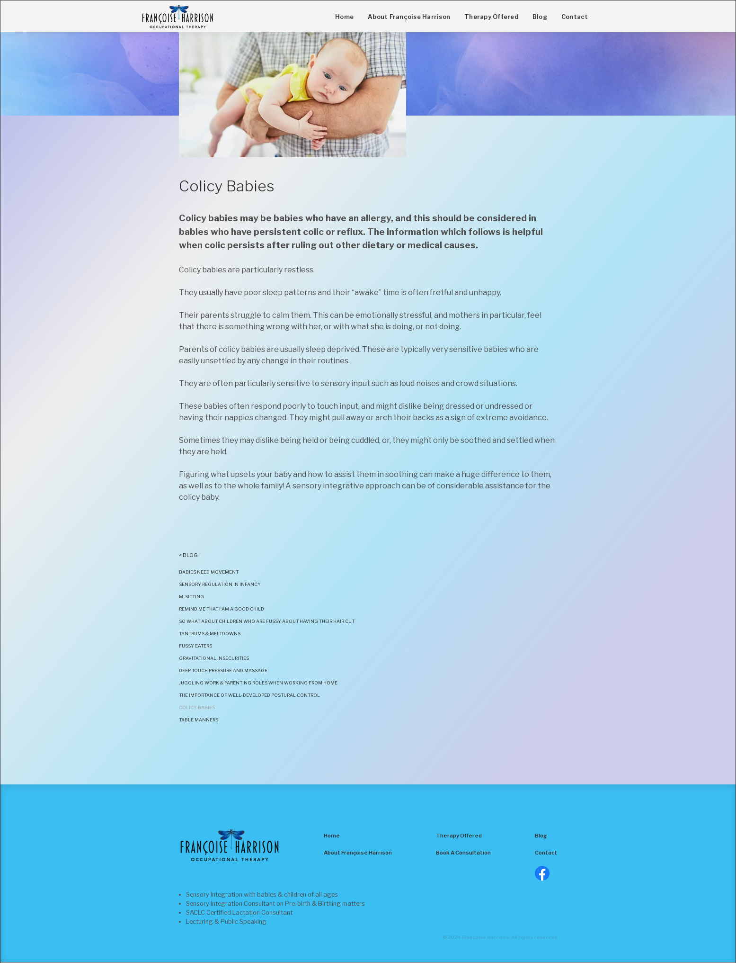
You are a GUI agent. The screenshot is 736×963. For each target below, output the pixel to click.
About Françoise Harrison (409, 16)
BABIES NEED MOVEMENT (209, 572)
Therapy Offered (491, 16)
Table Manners (198, 719)
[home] (177, 16)
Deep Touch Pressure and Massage (223, 670)
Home (344, 16)
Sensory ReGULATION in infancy (220, 584)
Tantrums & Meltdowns (209, 633)
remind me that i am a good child (221, 609)
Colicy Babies (197, 707)
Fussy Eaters (195, 645)
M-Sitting (191, 596)
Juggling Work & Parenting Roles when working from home (258, 682)
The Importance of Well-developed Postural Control (250, 695)
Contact (574, 16)
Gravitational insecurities (214, 658)
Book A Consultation (463, 852)
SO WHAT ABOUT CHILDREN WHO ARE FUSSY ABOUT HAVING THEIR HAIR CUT (267, 621)
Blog (539, 16)
